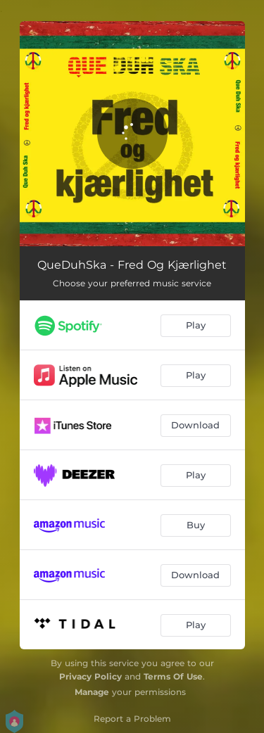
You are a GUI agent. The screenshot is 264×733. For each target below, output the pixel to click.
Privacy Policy (90, 676)
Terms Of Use (173, 676)
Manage (92, 692)
